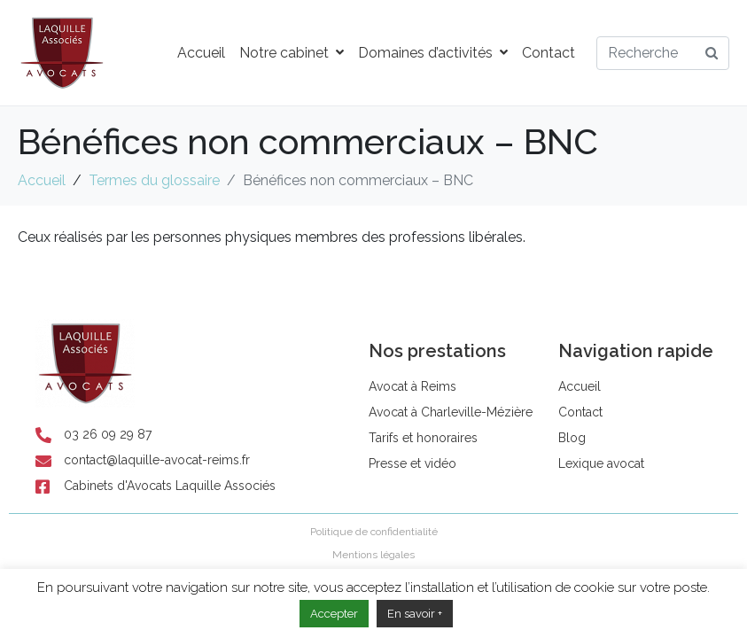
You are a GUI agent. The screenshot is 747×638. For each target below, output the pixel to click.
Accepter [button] (334, 613)
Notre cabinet (291, 52)
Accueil (201, 52)
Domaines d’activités (433, 52)
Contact (548, 52)
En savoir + (414, 613)
